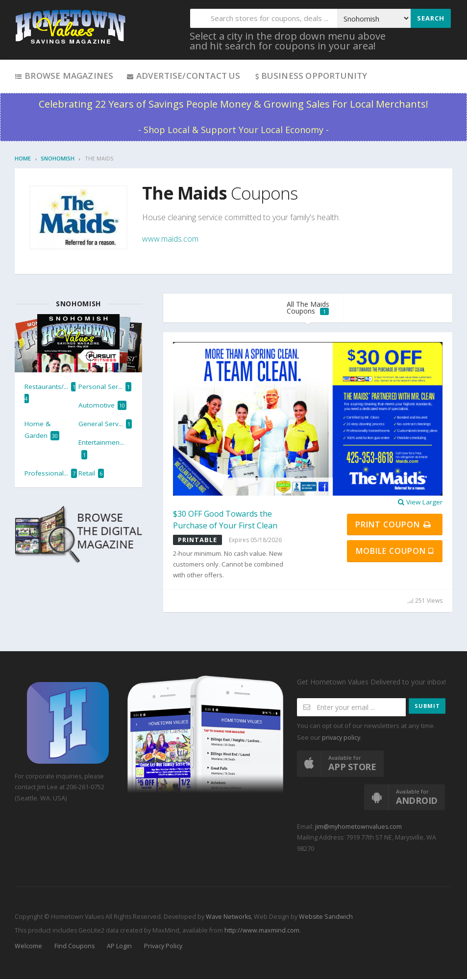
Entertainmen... (101, 448)
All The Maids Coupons (308, 307)
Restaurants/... (50, 392)
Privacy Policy (163, 946)
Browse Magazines (64, 75)
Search (430, 18)
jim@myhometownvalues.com (358, 826)
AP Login (119, 946)
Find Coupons (74, 946)
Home (23, 158)
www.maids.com (170, 238)
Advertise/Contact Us (183, 75)
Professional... (51, 473)
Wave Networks (227, 916)
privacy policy (341, 737)
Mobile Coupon (395, 551)
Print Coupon (393, 524)
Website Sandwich (325, 916)
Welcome (28, 946)
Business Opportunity (310, 75)
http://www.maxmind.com (261, 930)
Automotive (102, 405)
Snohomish (57, 158)
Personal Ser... (104, 386)
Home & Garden (42, 429)
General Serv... (105, 424)
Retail (91, 473)
